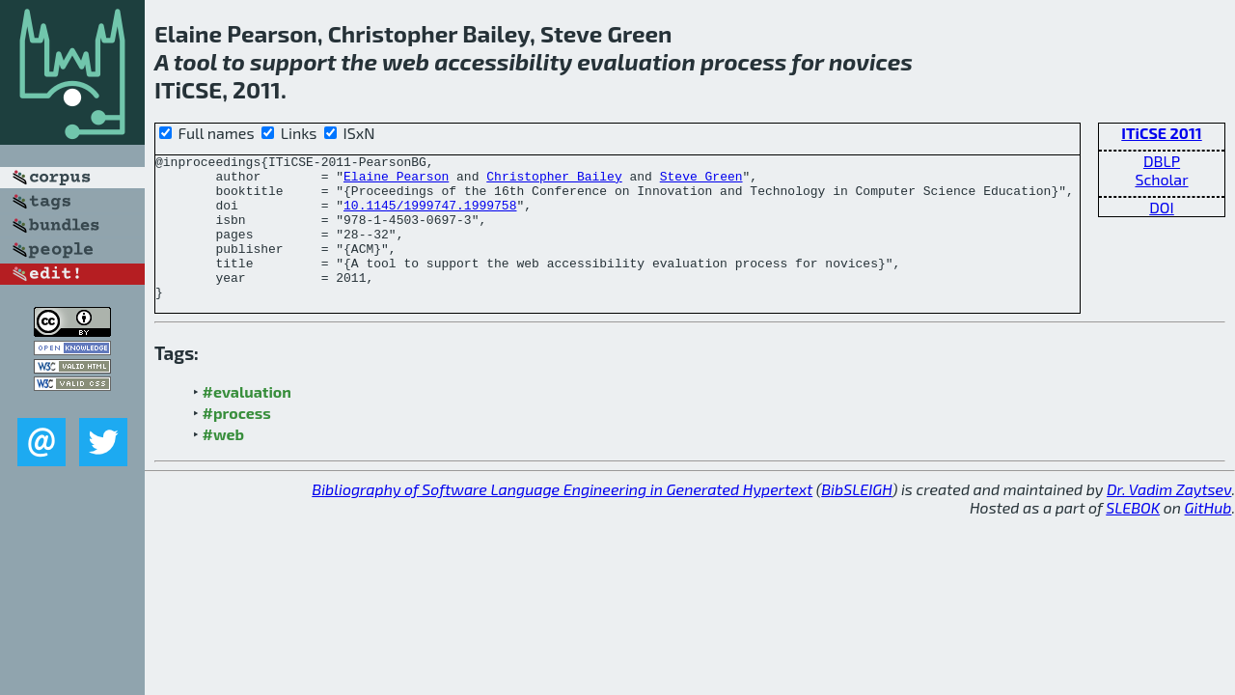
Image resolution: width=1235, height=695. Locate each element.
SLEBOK (1133, 536)
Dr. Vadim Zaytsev (1169, 518)
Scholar (1161, 179)
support (293, 61)
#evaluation (247, 420)
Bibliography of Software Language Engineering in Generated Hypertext (562, 518)
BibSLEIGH (856, 518)
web (405, 61)
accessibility (503, 61)
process (743, 61)
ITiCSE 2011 (1161, 133)
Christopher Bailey (553, 181)
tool (195, 61)
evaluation (636, 61)
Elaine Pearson (396, 181)
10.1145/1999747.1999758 (429, 216)
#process (237, 441)
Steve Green (701, 181)
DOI (1161, 207)
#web (223, 463)
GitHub (1208, 536)
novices (871, 61)
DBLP (1161, 161)
